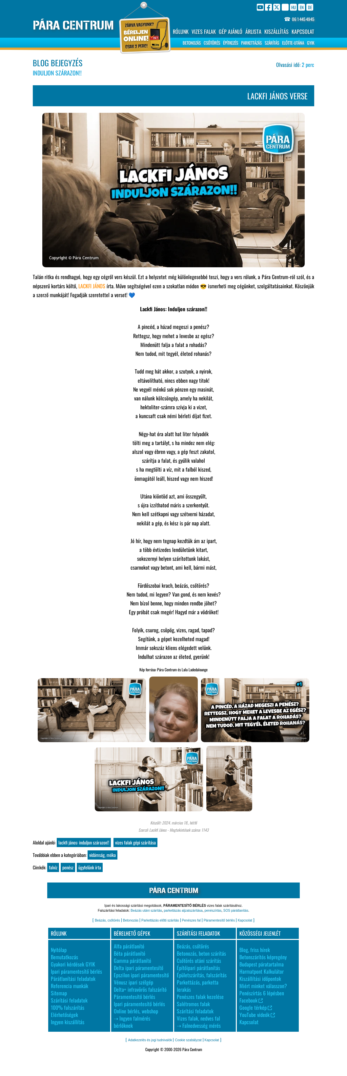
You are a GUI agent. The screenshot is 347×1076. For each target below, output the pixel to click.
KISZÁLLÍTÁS (276, 31)
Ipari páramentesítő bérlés (76, 971)
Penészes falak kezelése (200, 997)
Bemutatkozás (64, 957)
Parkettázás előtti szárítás (160, 920)
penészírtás (212, 910)
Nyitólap (59, 950)
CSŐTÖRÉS (212, 42)
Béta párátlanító (129, 953)
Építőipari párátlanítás (198, 968)
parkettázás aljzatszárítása (183, 910)
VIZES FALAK (204, 31)
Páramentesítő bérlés (219, 920)
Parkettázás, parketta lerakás (197, 985)
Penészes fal (191, 920)
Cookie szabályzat (188, 1040)
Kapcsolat (245, 920)
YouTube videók (257, 1015)
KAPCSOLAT (303, 31)
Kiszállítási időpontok (260, 979)
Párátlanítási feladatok (73, 979)
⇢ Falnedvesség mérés (199, 1025)
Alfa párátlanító (129, 946)
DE (310, 7)
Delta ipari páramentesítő (138, 968)
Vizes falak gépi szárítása (135, 842)
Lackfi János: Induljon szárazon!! (83, 842)
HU (293, 7)
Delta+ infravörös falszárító (140, 989)
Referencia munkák (69, 986)
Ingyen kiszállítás (67, 1022)
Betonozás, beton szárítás (201, 953)
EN (302, 7)
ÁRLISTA (253, 31)
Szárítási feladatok (69, 1000)
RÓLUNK (181, 31)
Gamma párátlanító (132, 960)
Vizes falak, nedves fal (198, 1018)
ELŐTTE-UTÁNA (293, 42)
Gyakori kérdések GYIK (73, 964)
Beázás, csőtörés (107, 920)
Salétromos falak (193, 1004)
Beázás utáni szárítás (146, 910)
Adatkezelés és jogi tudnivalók (150, 1040)
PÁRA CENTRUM (73, 25)
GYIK (310, 42)
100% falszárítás (67, 1007)
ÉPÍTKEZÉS (230, 42)
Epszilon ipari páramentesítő (141, 975)
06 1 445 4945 (303, 19)
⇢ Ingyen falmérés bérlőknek (132, 1021)
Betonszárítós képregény (263, 957)
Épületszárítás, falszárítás (202, 975)
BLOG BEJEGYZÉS (57, 63)
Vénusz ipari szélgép (133, 982)
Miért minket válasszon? (263, 986)
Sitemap (59, 993)
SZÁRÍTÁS (272, 42)
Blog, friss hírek (254, 950)
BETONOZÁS (192, 42)
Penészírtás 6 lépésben (261, 993)
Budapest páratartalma (261, 964)
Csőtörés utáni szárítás (199, 960)
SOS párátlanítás (235, 910)
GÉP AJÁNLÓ (230, 31)
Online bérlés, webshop (136, 1011)
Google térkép (255, 1007)
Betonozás (130, 920)
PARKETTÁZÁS (251, 42)
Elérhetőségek (64, 1015)
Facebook (251, 1000)
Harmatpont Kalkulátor (261, 971)
